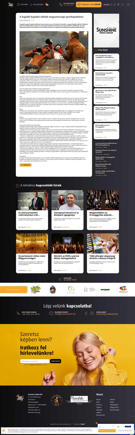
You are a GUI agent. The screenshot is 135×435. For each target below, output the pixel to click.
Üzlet (32, 20)
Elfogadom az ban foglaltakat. (35, 364)
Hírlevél (112, 399)
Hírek (98, 402)
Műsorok (99, 405)
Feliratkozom (55, 361)
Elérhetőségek (114, 410)
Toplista (98, 407)
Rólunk (98, 399)
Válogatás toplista (99, 411)
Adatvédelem (42, 405)
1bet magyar (58, 99)
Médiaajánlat (114, 405)
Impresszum (32, 405)
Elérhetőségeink (33, 402)
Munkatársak (100, 415)
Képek (112, 402)
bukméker (40, 110)
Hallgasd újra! (114, 407)
